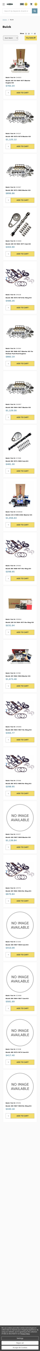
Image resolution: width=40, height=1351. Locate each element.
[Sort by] (10, 38)
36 (32, 33)
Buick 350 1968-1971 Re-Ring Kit (18, 568)
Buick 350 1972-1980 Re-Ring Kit (18, 783)
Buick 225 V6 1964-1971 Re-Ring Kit (20, 622)
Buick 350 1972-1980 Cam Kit (17, 461)
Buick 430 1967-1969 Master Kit (18, 837)
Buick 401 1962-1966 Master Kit (18, 676)
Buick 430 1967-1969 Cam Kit (17, 945)
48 (35, 33)
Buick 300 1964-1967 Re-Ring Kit (19, 730)
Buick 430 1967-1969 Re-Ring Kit (18, 1106)
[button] (23, 4)
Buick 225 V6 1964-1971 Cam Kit (18, 244)
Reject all (20, 1343)
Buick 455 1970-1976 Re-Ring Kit (19, 298)
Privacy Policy (25, 1334)
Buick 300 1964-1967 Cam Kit (17, 998)
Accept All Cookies (20, 1347)
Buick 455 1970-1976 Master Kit (18, 136)
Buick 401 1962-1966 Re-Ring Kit (18, 891)
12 (26, 33)
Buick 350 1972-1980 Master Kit (18, 190)
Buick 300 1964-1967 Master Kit (18, 407)
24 (29, 33)
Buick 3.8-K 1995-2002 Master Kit (19, 515)
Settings (20, 1338)
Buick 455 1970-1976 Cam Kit (17, 1052)
